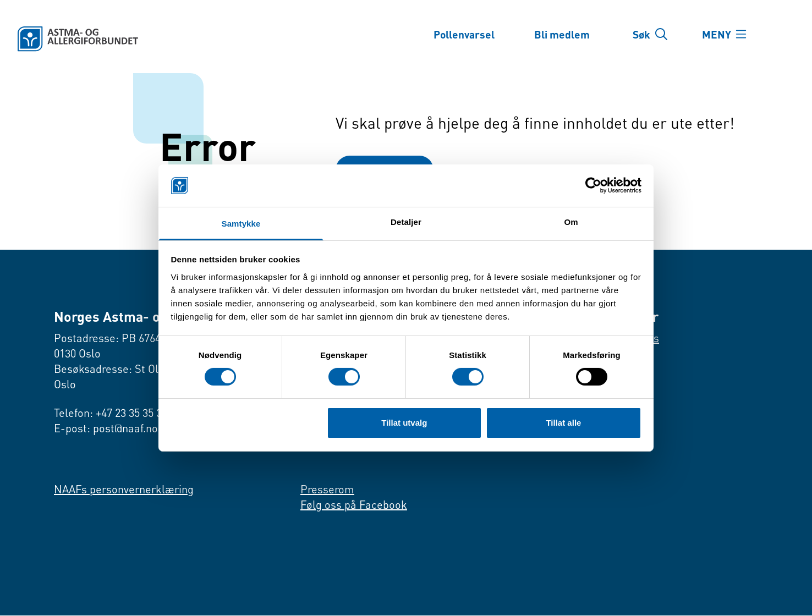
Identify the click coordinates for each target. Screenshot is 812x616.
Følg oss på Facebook (353, 505)
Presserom (327, 490)
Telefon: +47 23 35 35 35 (110, 413)
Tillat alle (563, 422)
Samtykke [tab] (241, 223)
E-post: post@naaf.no (106, 429)
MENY (719, 34)
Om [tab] (571, 222)
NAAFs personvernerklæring (124, 490)
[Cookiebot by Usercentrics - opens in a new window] (593, 185)
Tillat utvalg (404, 422)
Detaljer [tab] (406, 222)
